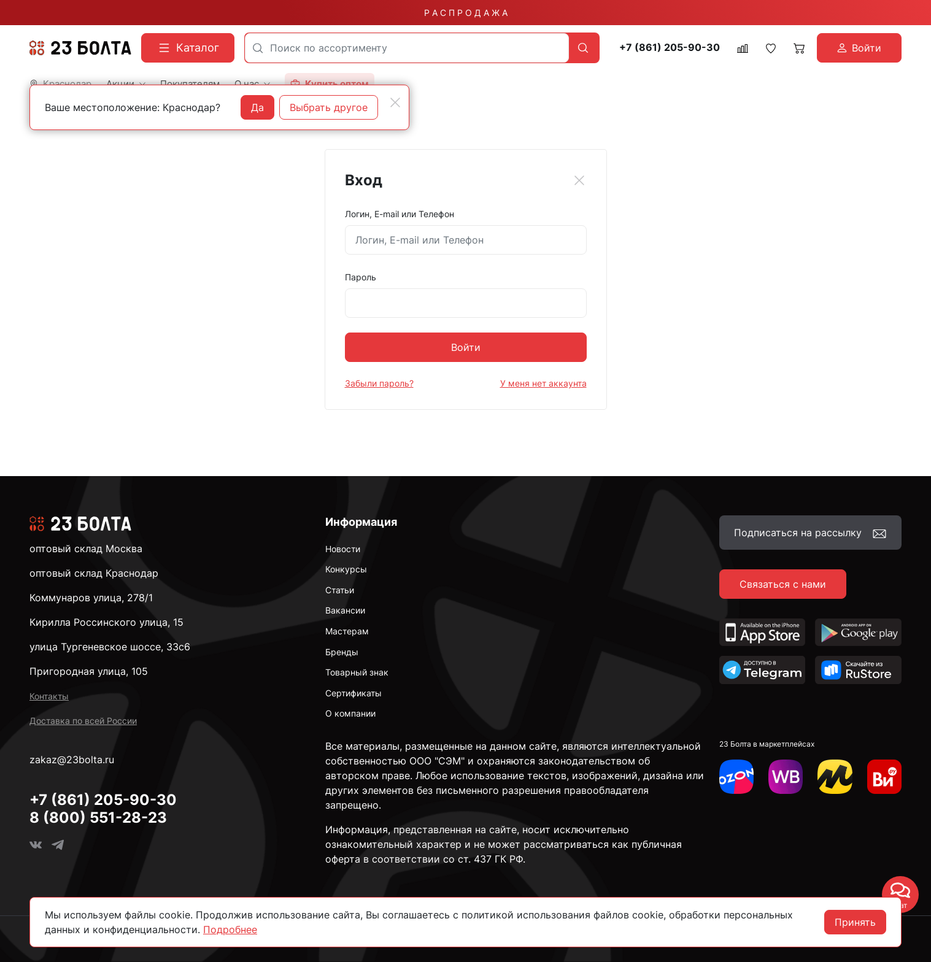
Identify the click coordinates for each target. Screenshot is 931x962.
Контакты (49, 696)
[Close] (579, 180)
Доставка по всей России (83, 720)
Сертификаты (353, 693)
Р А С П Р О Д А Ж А (466, 12)
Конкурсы (346, 569)
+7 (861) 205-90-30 (669, 47)
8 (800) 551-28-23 (98, 817)
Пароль (360, 277)
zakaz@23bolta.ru (71, 759)
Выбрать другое (329, 107)
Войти (466, 347)
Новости (342, 549)
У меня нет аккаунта (543, 383)
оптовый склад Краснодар (93, 573)
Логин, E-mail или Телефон (399, 214)
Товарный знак (356, 672)
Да (257, 107)
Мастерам (347, 631)
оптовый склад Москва (85, 548)
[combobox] (407, 48)
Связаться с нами (783, 584)
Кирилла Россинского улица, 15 (106, 622)
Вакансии (345, 610)
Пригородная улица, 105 (88, 671)
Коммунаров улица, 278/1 (91, 597)
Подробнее (230, 929)
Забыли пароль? (379, 383)
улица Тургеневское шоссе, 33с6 (109, 647)
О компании (350, 713)
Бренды (341, 652)
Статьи (339, 590)
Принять (855, 922)
